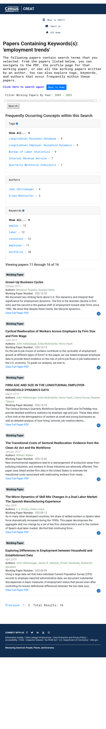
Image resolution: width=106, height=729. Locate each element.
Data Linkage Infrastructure (38, 709)
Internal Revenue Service (28, 230)
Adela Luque (37, 580)
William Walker (24, 527)
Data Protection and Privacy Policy (69, 709)
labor (13, 303)
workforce (16, 323)
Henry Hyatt (66, 415)
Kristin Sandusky (70, 634)
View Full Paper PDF (17, 384)
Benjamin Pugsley (26, 361)
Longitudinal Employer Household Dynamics (40, 216)
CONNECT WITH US (14, 704)
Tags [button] (23, 194)
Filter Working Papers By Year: (29, 166)
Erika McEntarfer (21, 267)
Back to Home (56, 87)
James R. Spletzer (48, 634)
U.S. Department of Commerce (73, 711)
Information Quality (14, 709)
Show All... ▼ (19, 204)
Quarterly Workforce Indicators (32, 236)
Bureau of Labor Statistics (29, 223)
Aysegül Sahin (46, 361)
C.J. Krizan (22, 580)
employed (15, 317)
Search (13, 177)
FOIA (21, 711)
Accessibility (11, 711)
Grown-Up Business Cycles (24, 354)
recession (16, 310)
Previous (12, 677)
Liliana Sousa (81, 469)
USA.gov (94, 711)
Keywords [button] (26, 281)
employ (13, 297)
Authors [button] (14, 251)
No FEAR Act (51, 711)
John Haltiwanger (21, 260)
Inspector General (34, 711)
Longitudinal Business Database (32, 210)
